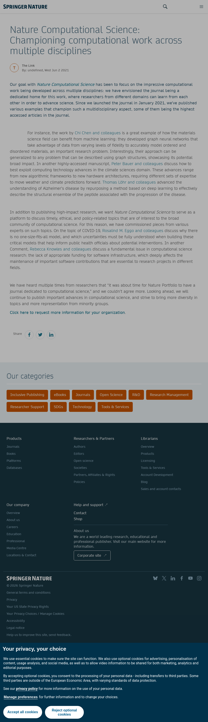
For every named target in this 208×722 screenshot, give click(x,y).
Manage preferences (21, 697)
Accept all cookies (22, 712)
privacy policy (27, 689)
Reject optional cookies (64, 712)
